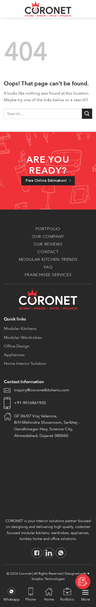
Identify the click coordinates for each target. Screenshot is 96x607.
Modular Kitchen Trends (48, 259)
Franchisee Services (48, 275)
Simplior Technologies (48, 579)
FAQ (48, 267)
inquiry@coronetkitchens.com (41, 390)
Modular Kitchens (20, 328)
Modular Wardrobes (23, 337)
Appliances (14, 355)
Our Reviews (48, 244)
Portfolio (48, 229)
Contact (47, 252)
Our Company (48, 236)
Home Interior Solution (25, 363)
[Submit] (87, 114)
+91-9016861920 (30, 403)
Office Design (16, 346)
